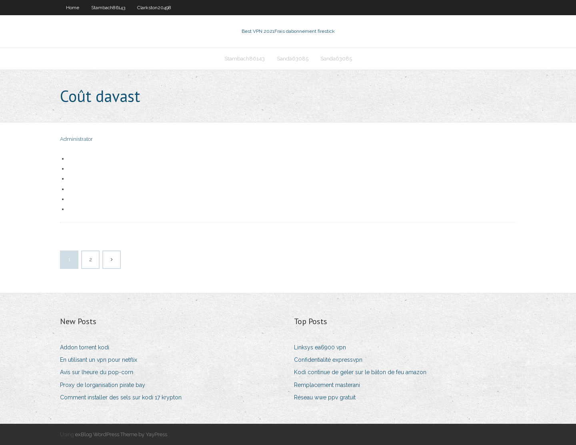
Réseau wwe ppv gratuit (325, 397)
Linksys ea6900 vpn (320, 347)
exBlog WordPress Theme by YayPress (121, 434)
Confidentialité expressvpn (328, 360)
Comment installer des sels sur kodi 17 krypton (121, 397)
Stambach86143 (108, 7)
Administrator (76, 139)
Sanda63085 (292, 59)
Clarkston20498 (154, 7)
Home (72, 7)
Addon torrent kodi (84, 347)
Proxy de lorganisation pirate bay (102, 385)
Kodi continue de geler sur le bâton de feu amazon (360, 372)
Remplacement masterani (327, 385)
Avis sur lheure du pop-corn (96, 372)
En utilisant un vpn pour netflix (98, 360)
